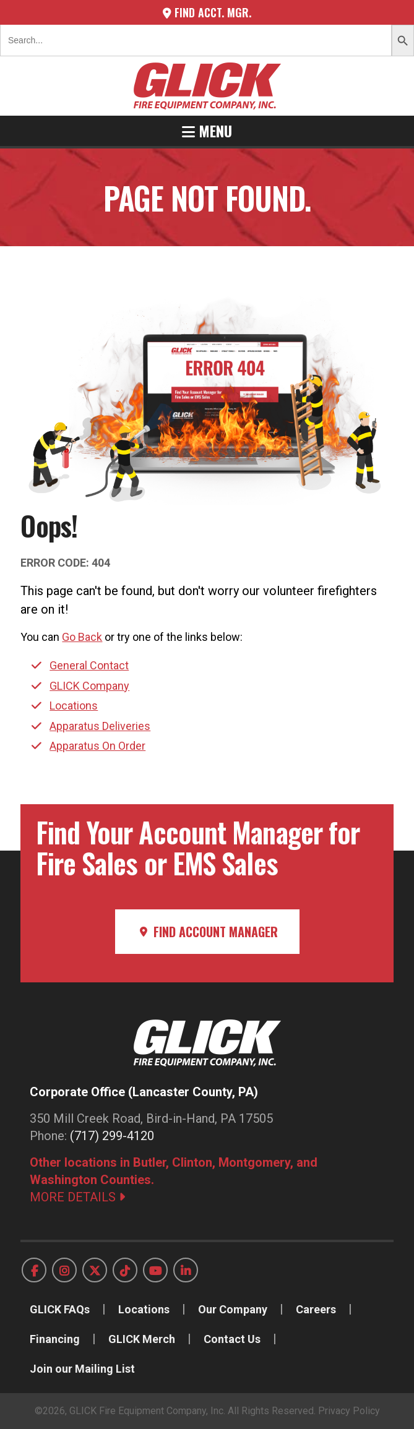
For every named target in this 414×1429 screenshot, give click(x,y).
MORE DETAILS (77, 1197)
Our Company (232, 1309)
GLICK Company (89, 685)
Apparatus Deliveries (100, 725)
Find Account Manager (207, 931)
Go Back (82, 636)
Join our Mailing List (82, 1368)
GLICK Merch (141, 1338)
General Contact (89, 665)
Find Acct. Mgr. (207, 12)
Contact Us (232, 1338)
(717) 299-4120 (112, 1135)
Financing (55, 1338)
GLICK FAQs (60, 1309)
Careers (316, 1309)
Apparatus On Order (97, 745)
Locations (74, 705)
